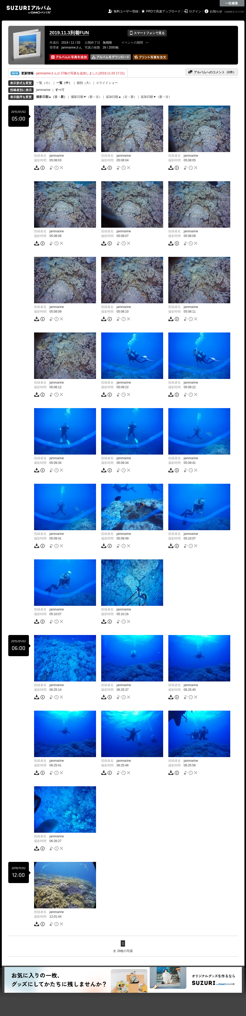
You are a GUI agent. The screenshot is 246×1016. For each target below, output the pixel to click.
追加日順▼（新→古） (156, 97)
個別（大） (84, 83)
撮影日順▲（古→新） (51, 97)
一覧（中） (64, 83)
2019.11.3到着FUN (69, 32)
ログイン (195, 11)
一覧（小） (44, 83)
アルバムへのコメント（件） (212, 72)
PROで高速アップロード (163, 11)
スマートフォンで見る (147, 33)
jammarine (43, 90)
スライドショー (107, 83)
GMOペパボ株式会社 (235, 11)
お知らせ (216, 11)
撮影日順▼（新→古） (86, 97)
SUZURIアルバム (29, 9)
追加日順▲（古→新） (121, 97)
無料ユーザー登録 (126, 11)
